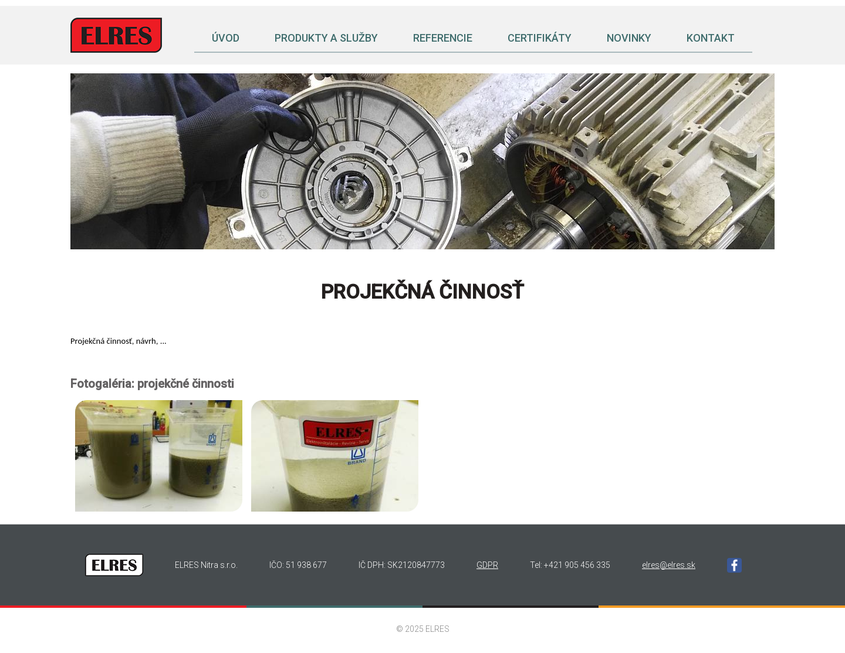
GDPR (487, 565)
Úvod (225, 38)
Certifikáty (540, 38)
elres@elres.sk (668, 565)
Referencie (442, 38)
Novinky (629, 38)
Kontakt (711, 38)
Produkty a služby (326, 38)
